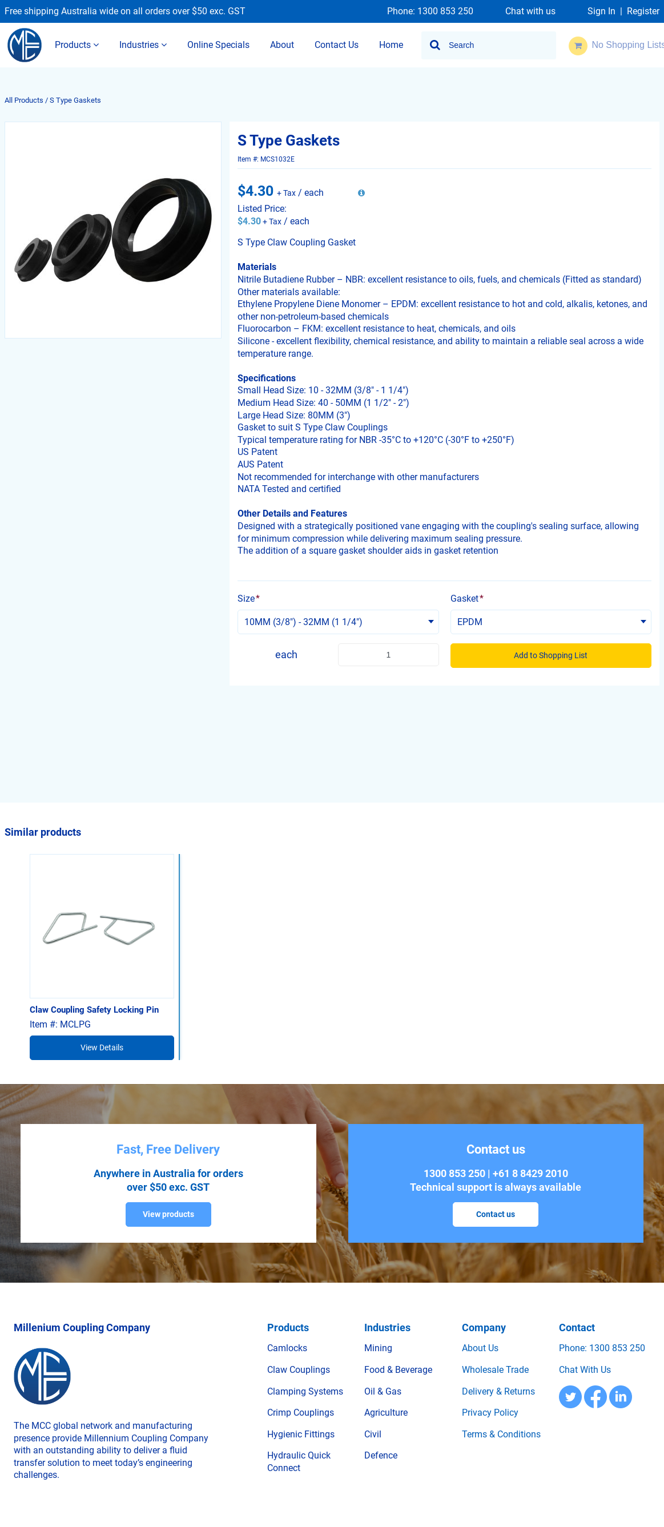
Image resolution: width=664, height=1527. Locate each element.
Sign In (601, 11)
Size (249, 598)
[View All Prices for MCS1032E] (361, 193)
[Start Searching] (435, 45)
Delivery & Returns (498, 1391)
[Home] (25, 45)
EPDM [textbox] (469, 622)
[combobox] (488, 45)
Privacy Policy (490, 1412)
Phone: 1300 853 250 (430, 11)
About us (480, 1348)
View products (168, 1214)
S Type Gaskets (75, 100)
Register (643, 11)
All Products (24, 100)
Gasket (467, 598)
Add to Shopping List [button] (550, 655)
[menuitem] (77, 45)
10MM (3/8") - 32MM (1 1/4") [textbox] (303, 622)
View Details (102, 1047)
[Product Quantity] (388, 654)
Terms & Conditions (501, 1434)
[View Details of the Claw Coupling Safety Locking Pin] (102, 926)
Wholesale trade (495, 1369)
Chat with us (530, 11)
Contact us (495, 1214)
